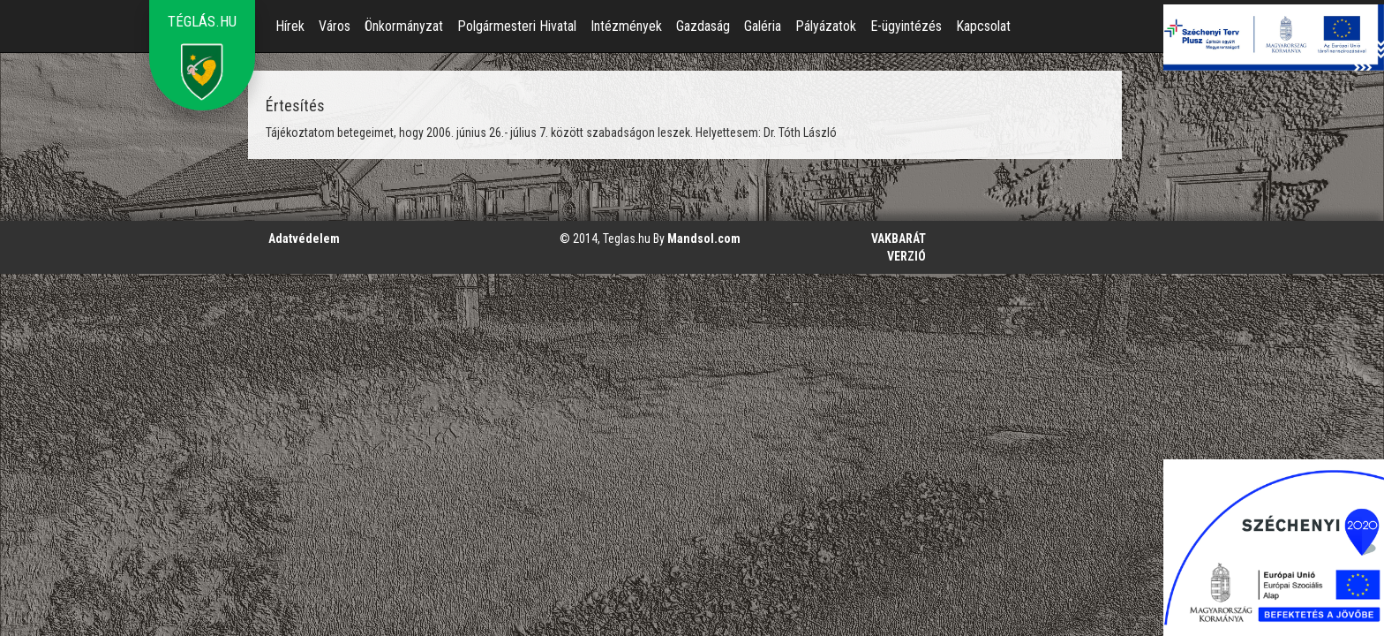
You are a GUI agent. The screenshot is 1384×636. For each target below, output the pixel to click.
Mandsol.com (704, 238)
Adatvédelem (304, 238)
